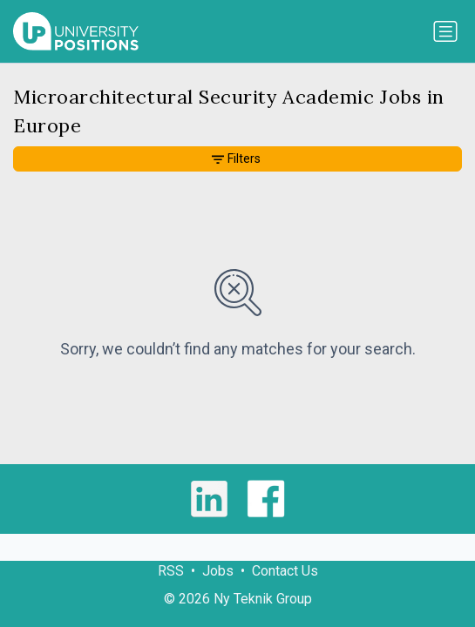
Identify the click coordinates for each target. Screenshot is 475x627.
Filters (236, 158)
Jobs (218, 571)
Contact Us (285, 571)
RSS (171, 571)
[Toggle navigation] (445, 31)
